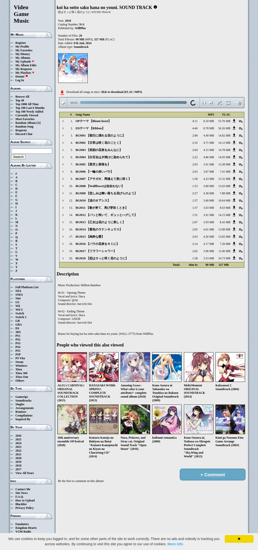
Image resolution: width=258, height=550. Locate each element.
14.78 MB (224, 150)
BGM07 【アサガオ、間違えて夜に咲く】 (103, 179)
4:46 (195, 128)
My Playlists (25, 72)
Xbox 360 (21, 373)
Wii (17, 306)
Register (20, 43)
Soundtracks (23, 400)
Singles (19, 404)
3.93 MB (208, 222)
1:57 (195, 200)
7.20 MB (225, 244)
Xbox (18, 369)
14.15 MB (224, 215)
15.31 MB (224, 179)
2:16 (195, 142)
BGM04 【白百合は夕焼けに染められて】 (103, 157)
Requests (21, 130)
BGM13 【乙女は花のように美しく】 (100, 222)
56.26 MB (224, 128)
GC (17, 302)
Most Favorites (25, 119)
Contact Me (22, 489)
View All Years (24, 473)
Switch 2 (20, 317)
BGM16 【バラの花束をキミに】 (97, 244)
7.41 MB (225, 171)
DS (17, 328)
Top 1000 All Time (27, 104)
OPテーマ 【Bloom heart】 (93, 121)
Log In (19, 80)
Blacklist (21, 504)
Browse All (22, 96)
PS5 (17, 350)
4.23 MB (208, 179)
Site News (21, 493)
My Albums (22, 58)
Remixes (20, 411)
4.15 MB (208, 150)
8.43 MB (225, 222)
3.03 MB (208, 207)
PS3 (17, 343)
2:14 (195, 244)
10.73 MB (224, 258)
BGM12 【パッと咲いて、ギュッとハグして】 (106, 215)
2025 (18, 439)
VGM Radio (23, 531)
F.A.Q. (19, 496)
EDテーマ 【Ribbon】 (90, 128)
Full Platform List (27, 287)
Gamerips (21, 397)
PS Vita (20, 358)
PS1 (17, 336)
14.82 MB (224, 135)
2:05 (195, 229)
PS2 (17, 339)
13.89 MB (224, 229)
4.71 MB (208, 142)
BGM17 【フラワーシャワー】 (96, 251)
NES (18, 291)
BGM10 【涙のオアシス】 (93, 200)
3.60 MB (208, 200)
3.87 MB (208, 171)
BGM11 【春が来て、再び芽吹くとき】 (102, 207)
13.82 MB (224, 236)
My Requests (23, 69)
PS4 (17, 347)
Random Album (25, 123)
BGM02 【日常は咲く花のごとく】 (99, 142)
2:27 (195, 193)
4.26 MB (208, 236)
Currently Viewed (26, 115)
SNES (19, 294)
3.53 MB (208, 258)
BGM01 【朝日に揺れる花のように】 (100, 135)
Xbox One (21, 377)
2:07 (195, 222)
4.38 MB (208, 193)
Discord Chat (23, 134)
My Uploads (24, 61)
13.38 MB (224, 164)
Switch (19, 313)
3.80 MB (208, 186)
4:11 (195, 121)
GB (17, 321)
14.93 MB (224, 157)
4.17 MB (208, 244)
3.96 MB (208, 251)
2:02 (195, 251)
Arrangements (24, 408)
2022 (18, 450)
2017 (18, 469)
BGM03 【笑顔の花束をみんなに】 (99, 150)
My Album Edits (26, 65)
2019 (18, 462)
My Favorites (23, 50)
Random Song (24, 126)
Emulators (22, 524)
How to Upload (25, 500)
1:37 (195, 207)
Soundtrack (81, 47)
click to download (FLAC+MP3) (121, 92)
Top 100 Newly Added (29, 111)
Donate (21, 76)
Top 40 (19, 100)
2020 (18, 458)
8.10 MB (208, 121)
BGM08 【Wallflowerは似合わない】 (100, 186)
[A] (39, 123)
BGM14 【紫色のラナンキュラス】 (99, 229)
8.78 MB (208, 128)
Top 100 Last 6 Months (30, 108)
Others (19, 380)
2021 (18, 454)
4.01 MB (208, 229)
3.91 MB (208, 164)
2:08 (195, 135)
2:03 (195, 164)
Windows (21, 365)
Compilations (24, 415)
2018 (18, 465)
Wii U (19, 309)
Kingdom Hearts (26, 528)
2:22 (195, 157)
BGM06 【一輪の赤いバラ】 (94, 171)
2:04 (195, 150)
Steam (19, 362)
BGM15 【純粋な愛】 (90, 236)
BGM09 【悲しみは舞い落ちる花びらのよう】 (106, 193)
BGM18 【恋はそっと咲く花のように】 (102, 258)
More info (175, 544)
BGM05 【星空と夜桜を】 (93, 164)
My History (22, 54)
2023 (18, 447)
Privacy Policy (24, 508)
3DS (18, 332)
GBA (18, 324)
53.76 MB (224, 121)
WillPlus (80, 28)
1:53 (195, 186)
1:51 (195, 215)
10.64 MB (224, 200)
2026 (18, 435)
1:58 (195, 179)
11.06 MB (224, 251)
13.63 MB (224, 186)
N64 (18, 298)
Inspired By (22, 419)
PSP (18, 354)
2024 (18, 443)
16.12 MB (224, 142)
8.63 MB (225, 207)
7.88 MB (225, 193)
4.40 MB (208, 135)
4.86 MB (208, 157)
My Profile (22, 46)
